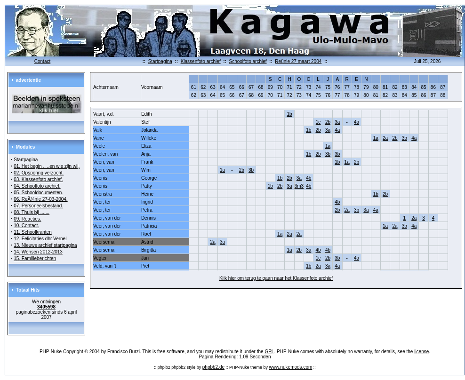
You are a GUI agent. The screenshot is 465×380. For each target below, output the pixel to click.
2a (385, 138)
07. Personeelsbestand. (38, 205)
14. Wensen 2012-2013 (38, 251)
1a (375, 138)
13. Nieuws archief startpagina (45, 245)
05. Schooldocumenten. (38, 192)
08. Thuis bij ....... (31, 212)
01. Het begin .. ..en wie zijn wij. (47, 166)
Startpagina (160, 61)
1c (318, 122)
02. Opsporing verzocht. (39, 172)
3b (404, 138)
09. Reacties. (27, 219)
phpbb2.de (213, 367)
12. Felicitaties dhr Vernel (40, 238)
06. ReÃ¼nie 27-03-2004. (41, 199)
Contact (42, 61)
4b (308, 178)
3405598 (46, 306)
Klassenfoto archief (201, 61)
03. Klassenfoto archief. (38, 179)
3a (337, 122)
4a (356, 122)
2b (327, 122)
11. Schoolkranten (33, 232)
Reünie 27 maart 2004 (298, 61)
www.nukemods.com (291, 367)
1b (289, 114)
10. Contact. (26, 225)
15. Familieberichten (35, 258)
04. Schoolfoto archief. (37, 186)
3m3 (299, 186)
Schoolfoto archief (247, 61)
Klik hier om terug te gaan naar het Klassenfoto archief (276, 278)
